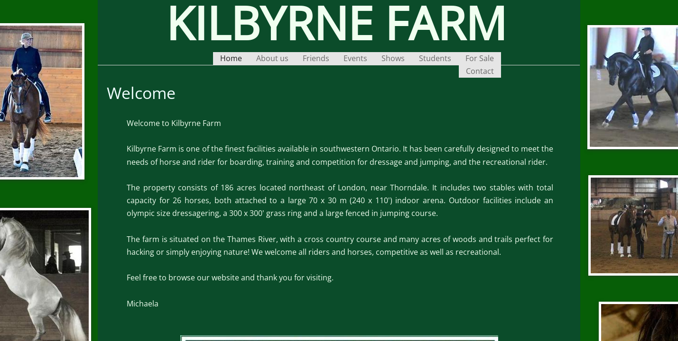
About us (272, 58)
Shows (393, 58)
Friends (316, 58)
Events (355, 58)
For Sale (479, 58)
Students (435, 58)
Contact (480, 71)
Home (231, 58)
